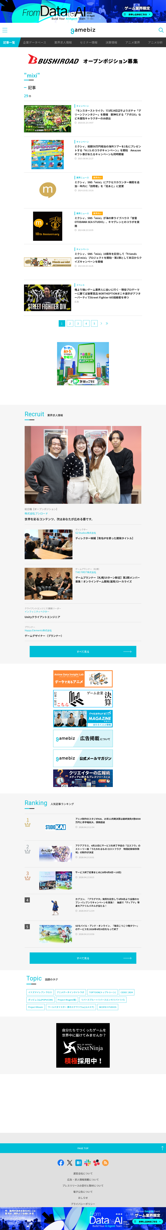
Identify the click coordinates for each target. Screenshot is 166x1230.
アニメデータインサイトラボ (70, 992)
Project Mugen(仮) (67, 999)
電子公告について (83, 1191)
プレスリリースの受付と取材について (83, 1185)
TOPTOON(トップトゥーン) (102, 992)
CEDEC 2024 (127, 992)
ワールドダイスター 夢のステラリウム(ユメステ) (71, 1006)
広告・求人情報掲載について (83, 1179)
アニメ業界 (132, 42)
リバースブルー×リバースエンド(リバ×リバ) (103, 999)
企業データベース (34, 42)
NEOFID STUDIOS (107, 1006)
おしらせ (83, 1197)
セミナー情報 (88, 42)
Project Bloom (35, 1006)
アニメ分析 (155, 42)
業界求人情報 (63, 42)
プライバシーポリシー (83, 1204)
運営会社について (83, 1173)
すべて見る (83, 651)
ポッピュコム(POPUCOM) (40, 999)
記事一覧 (9, 42)
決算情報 (111, 42)
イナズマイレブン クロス (40, 992)
